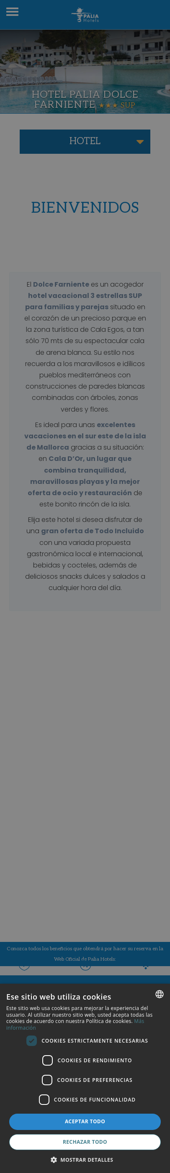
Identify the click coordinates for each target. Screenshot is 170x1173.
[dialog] (85, 1078)
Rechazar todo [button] (85, 1141)
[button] (85, 1159)
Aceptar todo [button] (85, 1121)
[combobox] (159, 994)
